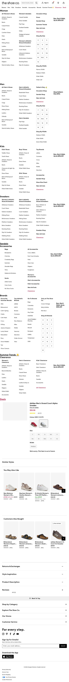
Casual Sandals (23, 17)
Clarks (2, 314)
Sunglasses (31, 270)
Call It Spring (4, 310)
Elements (30, 309)
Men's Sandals (24, 118)
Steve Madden (5, 341)
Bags (6, 249)
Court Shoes (22, 49)
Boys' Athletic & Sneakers (41, 205)
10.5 (42, 57)
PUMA (38, 166)
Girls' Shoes (23, 173)
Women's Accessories (32, 275)
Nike (37, 163)
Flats (3, 36)
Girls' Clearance (41, 367)
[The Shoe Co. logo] (10, 3)
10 (38, 57)
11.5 (38, 123)
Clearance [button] (58, 7)
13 (46, 123)
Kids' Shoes (6, 149)
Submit (63, 646)
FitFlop (3, 324)
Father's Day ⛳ (41, 87)
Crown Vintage (45, 304)
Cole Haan (4, 317)
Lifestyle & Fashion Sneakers (24, 54)
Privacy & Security (6, 669)
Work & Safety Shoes (8, 65)
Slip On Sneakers (41, 222)
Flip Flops (21, 24)
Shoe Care (31, 263)
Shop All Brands (46, 316)
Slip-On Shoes (6, 58)
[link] (11, 495)
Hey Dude (31, 312)
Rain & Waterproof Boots (7, 50)
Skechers (39, 170)
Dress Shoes (5, 106)
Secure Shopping (6, 674)
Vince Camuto (5, 348)
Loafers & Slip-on (24, 382)
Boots (3, 22)
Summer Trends (41, 24)
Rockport (30, 331)
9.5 (47, 53)
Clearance (39, 32)
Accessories (40, 175)
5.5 (38, 44)
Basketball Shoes (24, 92)
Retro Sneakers (6, 225)
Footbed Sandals (24, 27)
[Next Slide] (63, 491)
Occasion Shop (41, 14)
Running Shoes (23, 61)
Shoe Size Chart (41, 182)
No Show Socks (9, 288)
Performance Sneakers (25, 58)
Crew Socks (8, 285)
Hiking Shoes (5, 43)
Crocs (38, 160)
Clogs (3, 29)
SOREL (30, 334)
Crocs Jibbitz (31, 252)
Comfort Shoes (6, 32)
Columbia (30, 305)
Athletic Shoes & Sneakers (7, 18)
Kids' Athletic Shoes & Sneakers (42, 200)
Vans (15, 341)
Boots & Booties (6, 371)
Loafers (4, 46)
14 (38, 127)
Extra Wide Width (41, 142)
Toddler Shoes (6, 153)
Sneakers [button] (18, 7)
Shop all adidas (34, 407)
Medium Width (40, 73)
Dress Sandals (23, 20)
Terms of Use (5, 672)
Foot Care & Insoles (33, 256)
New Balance (18, 321)
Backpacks (8, 252)
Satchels (7, 263)
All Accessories (33, 249)
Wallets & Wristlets (10, 273)
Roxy (2, 338)
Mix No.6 (43, 310)
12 (38, 62)
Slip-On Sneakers (24, 65)
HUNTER (30, 316)
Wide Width (39, 76)
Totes (6, 270)
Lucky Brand (4, 331)
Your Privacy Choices (9, 677)
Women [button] (4, 7)
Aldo (2, 304)
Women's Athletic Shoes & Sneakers (25, 42)
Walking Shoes (6, 236)
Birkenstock (4, 307)
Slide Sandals (23, 128)
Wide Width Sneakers (25, 113)
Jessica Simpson (5, 328)
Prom (38, 17)
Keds (15, 317)
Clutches (7, 256)
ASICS (16, 307)
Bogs (29, 302)
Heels (3, 39)
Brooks (16, 310)
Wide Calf (39, 80)
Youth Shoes (5, 156)
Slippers (4, 61)
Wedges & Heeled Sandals (24, 35)
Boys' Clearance (41, 364)
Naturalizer (4, 335)
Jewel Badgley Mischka (32, 320)
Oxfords (4, 116)
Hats (29, 259)
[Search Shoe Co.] (27, 3)
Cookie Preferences (7, 679)
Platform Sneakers (7, 222)
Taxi (2, 345)
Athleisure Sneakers (25, 46)
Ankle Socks (8, 281)
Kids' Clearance (41, 360)
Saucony (16, 331)
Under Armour (18, 338)
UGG (29, 341)
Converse (39, 156)
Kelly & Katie (45, 307)
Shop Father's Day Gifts (58, 108)
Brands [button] (39, 7)
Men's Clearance (24, 360)
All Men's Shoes (7, 87)
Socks (7, 278)
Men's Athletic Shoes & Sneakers (25, 88)
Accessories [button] (31, 7)
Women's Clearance (5, 361)
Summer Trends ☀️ (48, 7)
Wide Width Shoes (7, 188)
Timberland (31, 338)
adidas (38, 153)
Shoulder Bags (9, 266)
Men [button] (9, 7)
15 (42, 127)
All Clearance (41, 388)
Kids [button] (13, 7)
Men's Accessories (34, 280)
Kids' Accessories (33, 284)
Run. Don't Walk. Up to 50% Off (59, 34)
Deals (64, 7)
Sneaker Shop (41, 230)
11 (46, 57)
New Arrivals (40, 28)
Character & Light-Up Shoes (8, 169)
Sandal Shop (40, 21)
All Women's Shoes (8, 14)
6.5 (47, 44)
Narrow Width (40, 69)
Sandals (24, 7)
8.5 (38, 53)
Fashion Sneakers (24, 99)
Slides (20, 31)
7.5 (42, 49)
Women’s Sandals (25, 14)
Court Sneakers (23, 212)
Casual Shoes (6, 25)
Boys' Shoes (23, 149)
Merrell (30, 328)
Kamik (29, 324)
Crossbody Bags (9, 259)
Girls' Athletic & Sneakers (40, 210)
